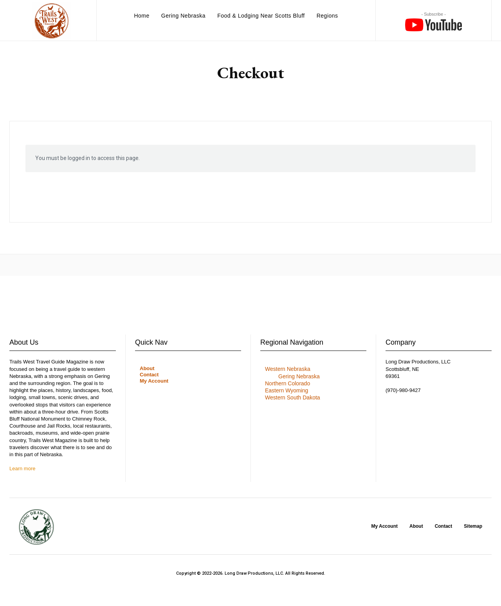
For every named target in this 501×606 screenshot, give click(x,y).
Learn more (22, 468)
